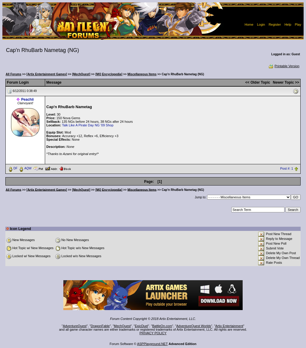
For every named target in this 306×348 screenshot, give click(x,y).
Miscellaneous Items (141, 74)
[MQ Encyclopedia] (108, 74)
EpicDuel (141, 326)
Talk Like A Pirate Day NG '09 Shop (87, 125)
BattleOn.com (162, 326)
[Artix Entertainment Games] (47, 74)
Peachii (27, 99)
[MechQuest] (81, 74)
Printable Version (283, 66)
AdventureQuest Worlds (193, 326)
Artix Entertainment (229, 326)
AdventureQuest (75, 326)
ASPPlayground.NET (152, 344)
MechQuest (122, 326)
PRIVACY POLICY (153, 333)
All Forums (13, 74)
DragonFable (100, 326)
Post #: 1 (286, 168)
